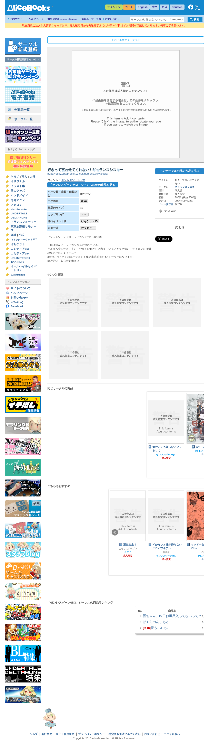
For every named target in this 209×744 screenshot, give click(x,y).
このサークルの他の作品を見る (180, 171)
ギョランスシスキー (186, 187)
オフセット (87, 228)
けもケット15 (89, 221)
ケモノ (15, 176)
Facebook (17, 306)
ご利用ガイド (17, 19)
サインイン (114, 7)
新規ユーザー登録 (91, 19)
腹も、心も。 (160, 628)
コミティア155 (20, 248)
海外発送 (62, 19)
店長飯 (166, 552)
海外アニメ (18, 200)
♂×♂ (84, 214)
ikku (84, 201)
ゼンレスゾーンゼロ (73, 180)
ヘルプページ (36, 19)
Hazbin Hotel (19, 209)
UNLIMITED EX (20, 258)
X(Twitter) (17, 302)
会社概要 (46, 734)
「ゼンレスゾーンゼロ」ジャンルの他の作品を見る (82, 184)
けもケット (18, 244)
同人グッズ (18, 190)
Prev (115, 532)
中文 (154, 7)
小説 (21, 234)
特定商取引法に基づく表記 (124, 734)
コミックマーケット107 (24, 239)
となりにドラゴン (128, 548)
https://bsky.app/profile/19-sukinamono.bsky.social (77, 173)
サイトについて (21, 288)
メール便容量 (166, 204)
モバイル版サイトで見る (125, 39)
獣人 (24, 176)
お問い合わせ (112, 19)
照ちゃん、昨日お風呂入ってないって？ (172, 616)
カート (129, 7)
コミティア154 (20, 253)
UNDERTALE (19, 213)
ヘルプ (34, 734)
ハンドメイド (19, 195)
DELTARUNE (19, 217)
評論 (13, 234)
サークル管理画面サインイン (23, 59)
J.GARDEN (18, 274)
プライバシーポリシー (91, 734)
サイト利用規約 (65, 734)
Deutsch (177, 7)
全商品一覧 (19, 109)
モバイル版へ (172, 734)
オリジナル (18, 181)
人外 (32, 176)
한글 (164, 7)
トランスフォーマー (23, 221)
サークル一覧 (20, 119)
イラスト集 (18, 186)
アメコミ (16, 204)
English (143, 7)
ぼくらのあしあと (156, 622)
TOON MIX (17, 262)
